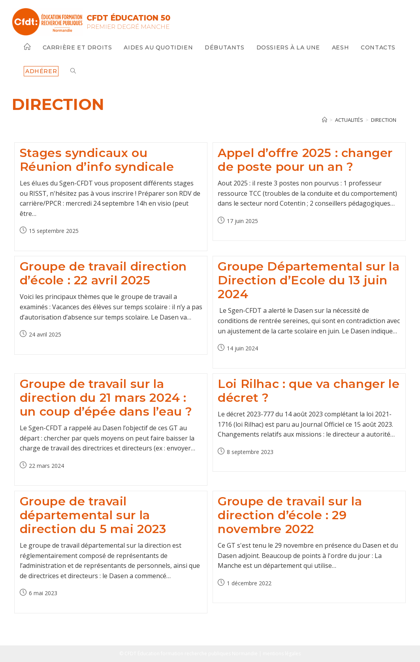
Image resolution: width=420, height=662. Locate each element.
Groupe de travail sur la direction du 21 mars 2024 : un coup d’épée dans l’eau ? (106, 397)
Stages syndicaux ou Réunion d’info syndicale (97, 160)
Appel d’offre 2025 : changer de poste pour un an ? (305, 160)
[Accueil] (324, 119)
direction (383, 119)
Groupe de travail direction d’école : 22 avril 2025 (103, 273)
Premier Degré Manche (131, 26)
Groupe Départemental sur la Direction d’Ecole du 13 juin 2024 (308, 280)
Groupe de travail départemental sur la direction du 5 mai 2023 (93, 515)
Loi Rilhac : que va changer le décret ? (308, 390)
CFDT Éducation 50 (131, 18)
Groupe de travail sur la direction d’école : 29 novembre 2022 (290, 515)
